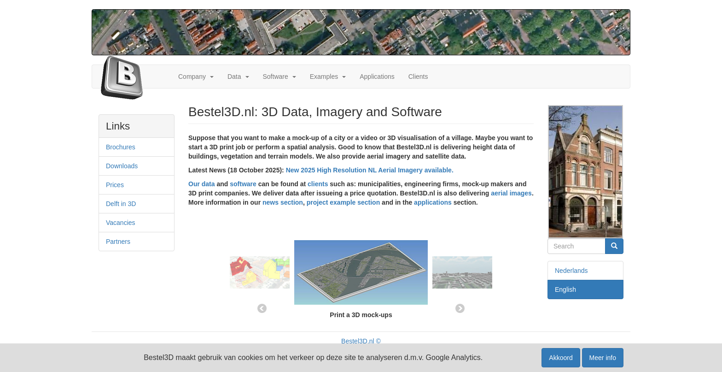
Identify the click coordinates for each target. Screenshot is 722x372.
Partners (118, 241)
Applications (377, 76)
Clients (418, 76)
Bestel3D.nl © (361, 341)
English (565, 289)
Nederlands (571, 270)
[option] (361, 268)
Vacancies (120, 222)
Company (192, 76)
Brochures (120, 147)
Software (275, 76)
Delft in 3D (121, 203)
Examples (324, 76)
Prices (115, 185)
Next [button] (460, 308)
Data (234, 76)
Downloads (122, 166)
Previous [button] (262, 308)
